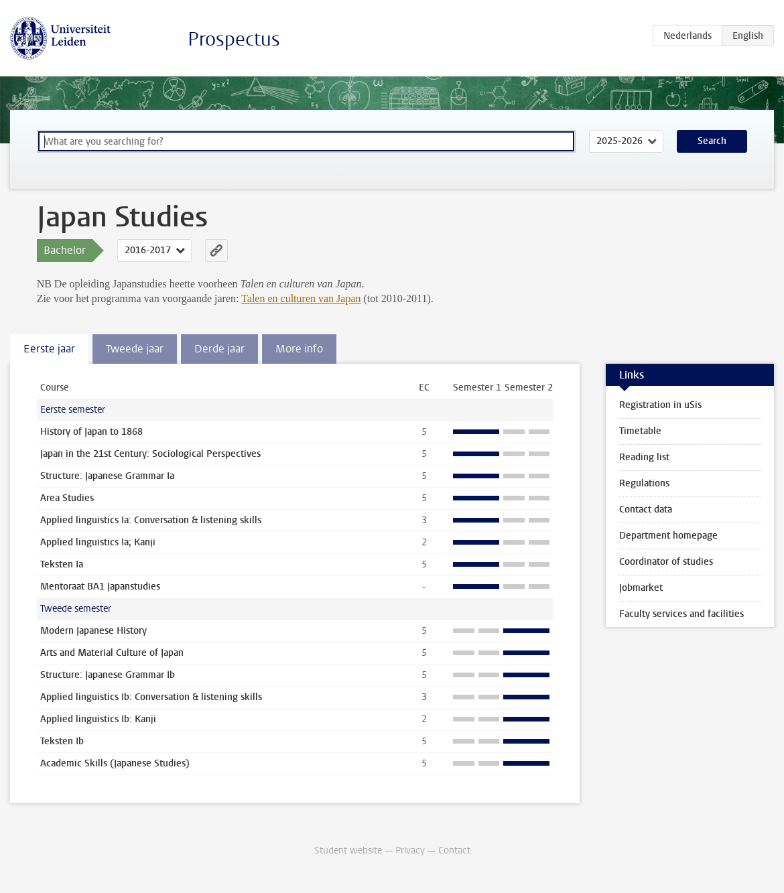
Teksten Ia (61, 564)
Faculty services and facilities (681, 614)
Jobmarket (641, 587)
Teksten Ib (62, 741)
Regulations (644, 483)
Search (712, 141)
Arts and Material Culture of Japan (112, 652)
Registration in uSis (660, 405)
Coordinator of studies (666, 561)
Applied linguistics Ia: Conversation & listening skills (150, 520)
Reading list (644, 457)
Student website (348, 850)
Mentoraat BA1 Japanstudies (100, 586)
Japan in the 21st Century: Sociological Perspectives (150, 454)
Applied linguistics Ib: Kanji (98, 719)
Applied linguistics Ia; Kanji (97, 542)
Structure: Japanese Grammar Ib (107, 675)
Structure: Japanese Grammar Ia (107, 476)
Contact (454, 850)
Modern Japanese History (93, 630)
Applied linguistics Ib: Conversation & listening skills (151, 697)
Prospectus (234, 39)
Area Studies (67, 498)
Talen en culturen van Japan (301, 298)
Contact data (645, 509)
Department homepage (668, 535)
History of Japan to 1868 (91, 431)
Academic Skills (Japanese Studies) (115, 763)
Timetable (640, 431)
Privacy (410, 850)
